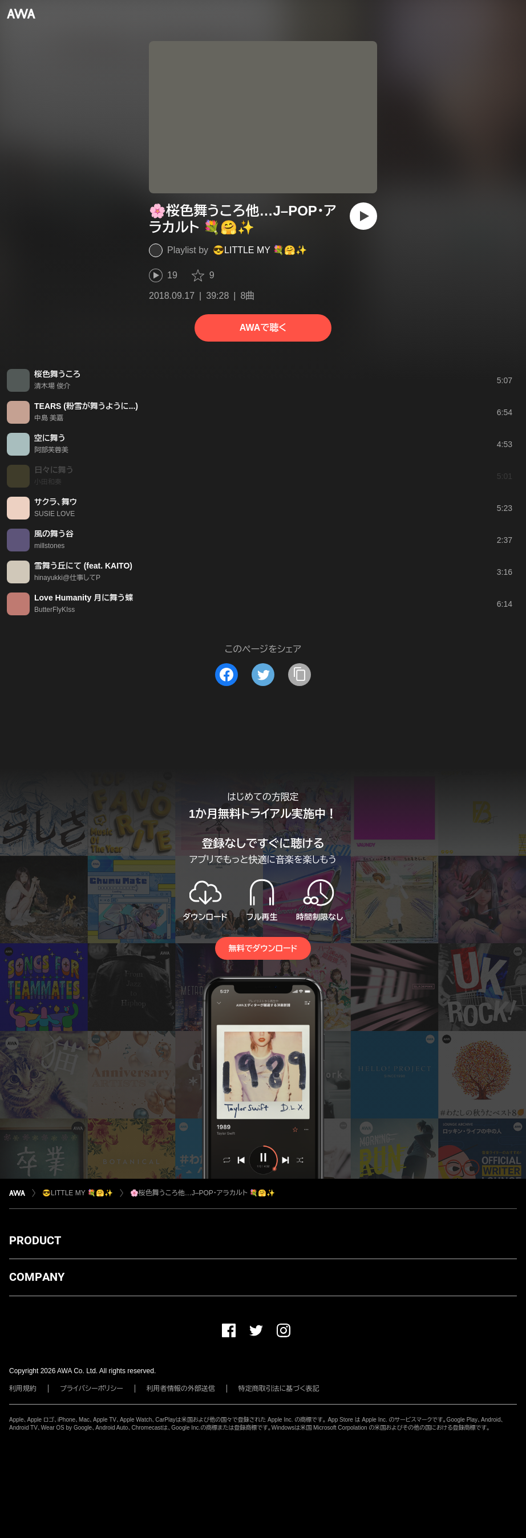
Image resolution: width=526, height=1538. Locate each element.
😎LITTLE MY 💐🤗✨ (260, 250)
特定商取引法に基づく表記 (278, 1389)
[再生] (363, 216)
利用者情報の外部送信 (181, 1389)
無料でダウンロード (263, 948)
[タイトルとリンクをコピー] (299, 674)
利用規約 (23, 1389)
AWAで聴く (263, 327)
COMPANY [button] (36, 1277)
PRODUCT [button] (35, 1240)
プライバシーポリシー (91, 1389)
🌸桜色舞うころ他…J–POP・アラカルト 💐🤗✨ (202, 1193)
